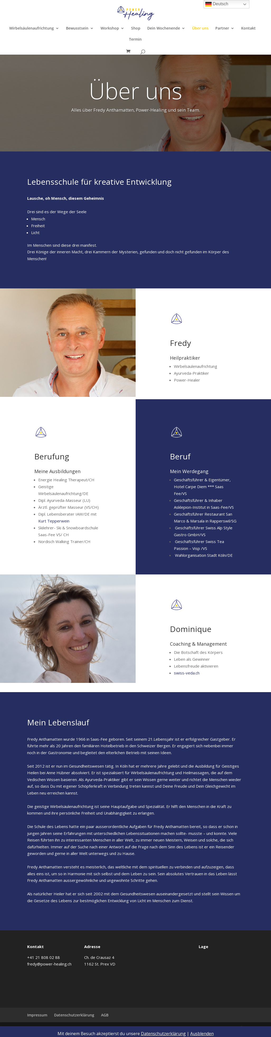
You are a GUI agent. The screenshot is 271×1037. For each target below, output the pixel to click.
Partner (222, 28)
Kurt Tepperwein (53, 521)
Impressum (37, 1014)
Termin (135, 39)
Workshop (110, 28)
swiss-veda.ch (186, 673)
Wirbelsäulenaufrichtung (31, 28)
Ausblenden (202, 1033)
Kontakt (248, 28)
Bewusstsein (77, 28)
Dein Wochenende (163, 28)
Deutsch (216, 4)
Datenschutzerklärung (74, 1014)
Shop (135, 28)
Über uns (200, 28)
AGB (104, 1014)
